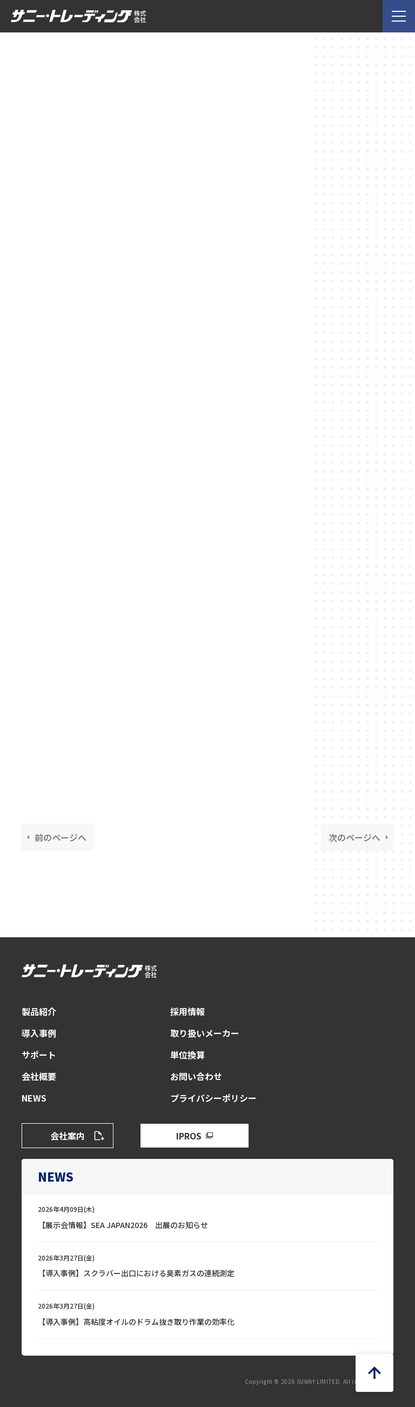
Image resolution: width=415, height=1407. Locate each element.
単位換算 (187, 1054)
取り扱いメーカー (204, 1032)
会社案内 (67, 1135)
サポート (39, 1054)
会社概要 (39, 1076)
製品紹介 (39, 1011)
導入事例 (39, 1032)
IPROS (189, 1135)
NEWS (34, 1097)
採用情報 (187, 1011)
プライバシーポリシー (213, 1097)
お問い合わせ (196, 1076)
